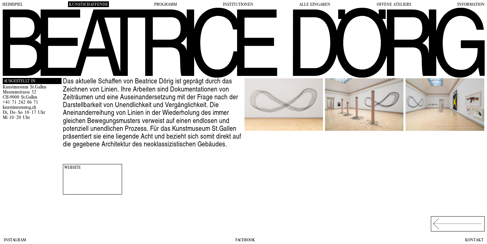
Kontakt (474, 240)
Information (471, 4)
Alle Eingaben (314, 4)
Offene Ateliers (394, 4)
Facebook (245, 240)
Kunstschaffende (88, 4)
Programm (165, 4)
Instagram (15, 240)
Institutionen (238, 4)
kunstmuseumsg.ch (19, 107)
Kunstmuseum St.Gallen (24, 87)
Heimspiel (12, 4)
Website (72, 167)
